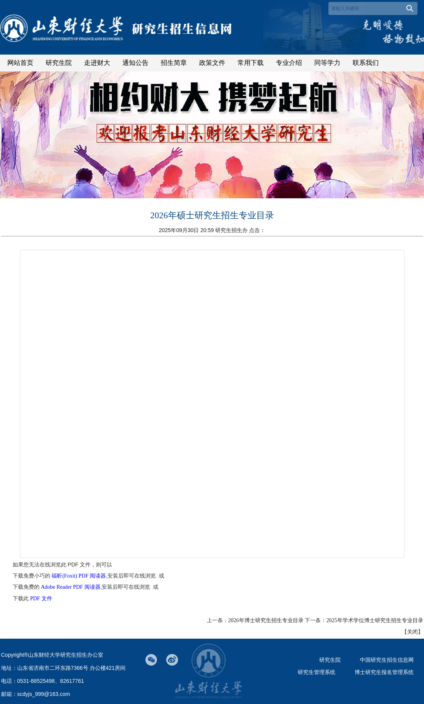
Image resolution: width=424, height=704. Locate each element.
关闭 (412, 632)
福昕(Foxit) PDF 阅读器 (78, 576)
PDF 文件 (41, 598)
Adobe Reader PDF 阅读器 (70, 587)
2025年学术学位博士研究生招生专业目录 (375, 620)
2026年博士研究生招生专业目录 (266, 620)
